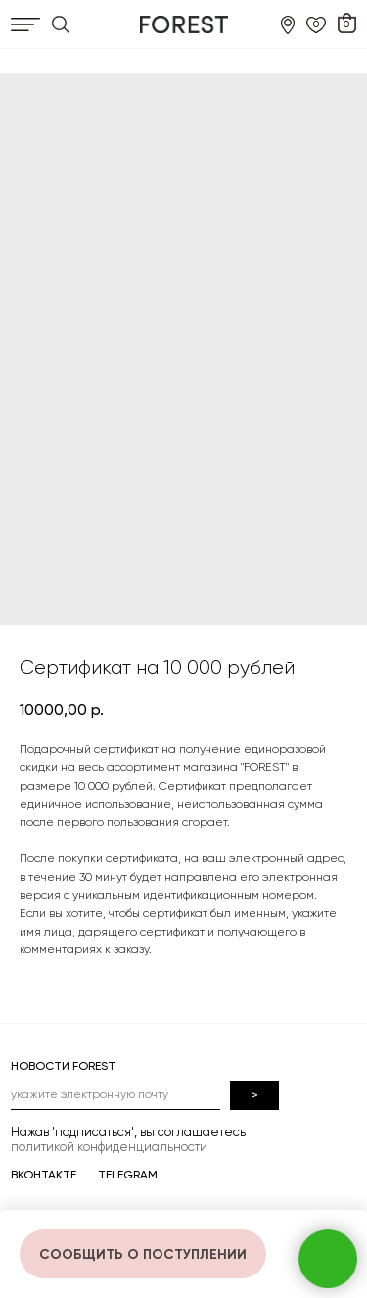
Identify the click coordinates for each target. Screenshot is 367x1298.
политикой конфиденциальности (109, 1146)
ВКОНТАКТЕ (43, 1174)
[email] (115, 1095)
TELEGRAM (128, 1174)
